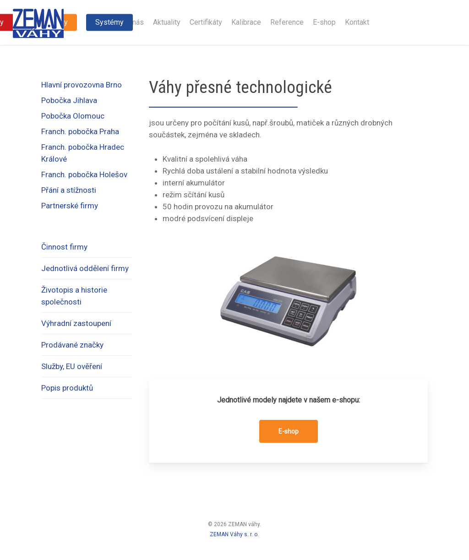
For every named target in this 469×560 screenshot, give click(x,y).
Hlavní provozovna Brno (81, 84)
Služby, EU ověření (71, 366)
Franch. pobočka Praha (80, 131)
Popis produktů (67, 387)
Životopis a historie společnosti (74, 295)
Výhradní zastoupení (76, 323)
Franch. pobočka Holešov (84, 174)
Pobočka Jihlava (69, 100)
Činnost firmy (64, 246)
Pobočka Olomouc (72, 115)
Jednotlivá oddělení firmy (85, 268)
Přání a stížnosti (68, 190)
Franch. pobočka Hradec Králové (82, 152)
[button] (288, 431)
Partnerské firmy (69, 205)
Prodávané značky (72, 344)
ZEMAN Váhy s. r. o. (234, 534)
